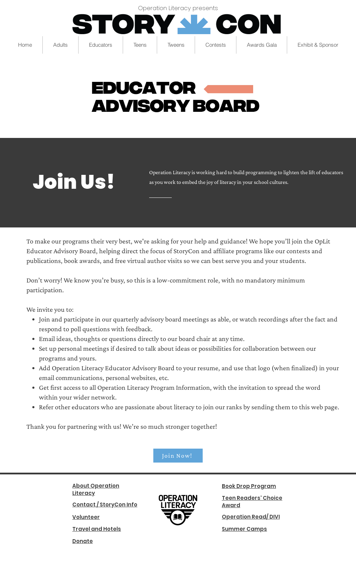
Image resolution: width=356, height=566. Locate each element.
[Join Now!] (178, 456)
